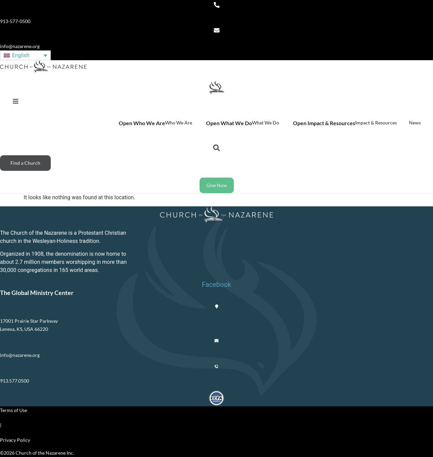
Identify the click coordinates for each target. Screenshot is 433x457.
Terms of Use (13, 410)
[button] (15, 101)
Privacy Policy (15, 440)
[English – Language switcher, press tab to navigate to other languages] (25, 55)
